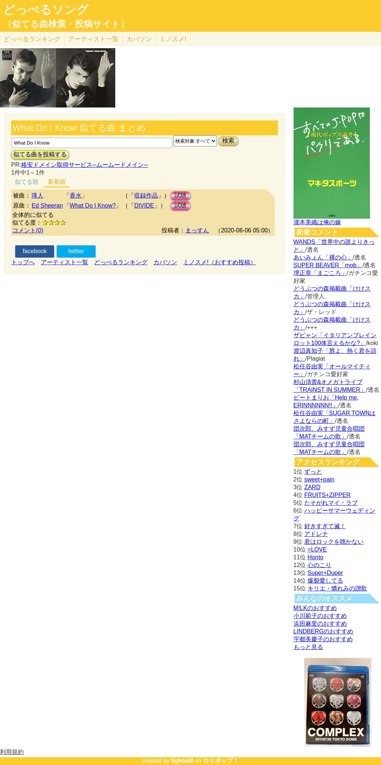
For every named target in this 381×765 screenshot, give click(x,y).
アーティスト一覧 (64, 262)
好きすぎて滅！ (325, 526)
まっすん (197, 230)
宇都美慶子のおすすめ (323, 639)
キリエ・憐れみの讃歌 (337, 588)
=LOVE (317, 549)
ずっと (313, 471)
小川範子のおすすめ (320, 616)
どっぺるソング (46, 9)
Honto (316, 557)
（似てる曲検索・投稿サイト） (66, 24)
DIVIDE (144, 205)
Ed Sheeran (47, 205)
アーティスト (93, 39)
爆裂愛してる (325, 580)
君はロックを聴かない (334, 542)
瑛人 (37, 195)
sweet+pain (319, 479)
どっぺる (32, 39)
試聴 (180, 195)
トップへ (23, 262)
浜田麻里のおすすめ (320, 623)
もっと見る (308, 647)
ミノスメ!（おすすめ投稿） (219, 262)
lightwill (182, 761)
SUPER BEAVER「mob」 (328, 265)
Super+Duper (325, 573)
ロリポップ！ (221, 761)
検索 (228, 141)
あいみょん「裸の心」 (323, 257)
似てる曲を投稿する (40, 154)
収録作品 (146, 195)
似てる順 (27, 182)
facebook (35, 251)
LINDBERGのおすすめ (324, 631)
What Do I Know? (93, 205)
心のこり (319, 565)
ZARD (312, 487)
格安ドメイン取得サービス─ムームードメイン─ (84, 165)
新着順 (57, 182)
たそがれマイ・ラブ (331, 503)
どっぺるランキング (121, 262)
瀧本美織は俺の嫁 (317, 222)
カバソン (139, 39)
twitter (76, 251)
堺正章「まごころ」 (320, 273)
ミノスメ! (172, 39)
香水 (76, 195)
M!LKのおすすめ (315, 608)
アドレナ (316, 534)
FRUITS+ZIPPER (327, 495)
